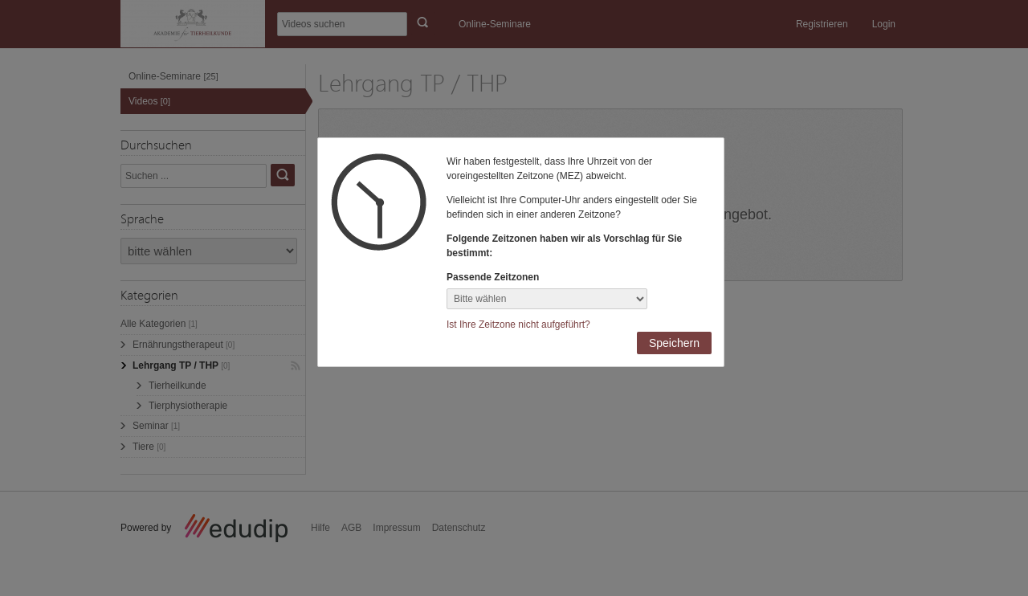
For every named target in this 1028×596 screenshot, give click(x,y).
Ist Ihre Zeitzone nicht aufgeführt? (518, 324)
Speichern (674, 343)
